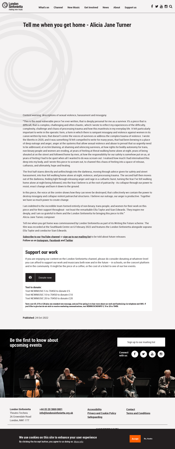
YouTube (161, 7)
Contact (130, 409)
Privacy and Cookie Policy (102, 413)
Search (171, 7)
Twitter (157, 7)
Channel (58, 7)
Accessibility (95, 409)
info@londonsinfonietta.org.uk (56, 412)
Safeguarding (95, 417)
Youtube (152, 354)
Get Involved (91, 7)
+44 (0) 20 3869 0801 (51, 409)
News (106, 7)
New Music (74, 7)
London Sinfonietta (15, 6)
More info (78, 441)
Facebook (152, 7)
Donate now (45, 277)
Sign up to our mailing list (141, 342)
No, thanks (148, 438)
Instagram (166, 7)
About (116, 7)
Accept (135, 438)
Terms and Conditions (138, 413)
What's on (44, 7)
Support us (130, 7)
